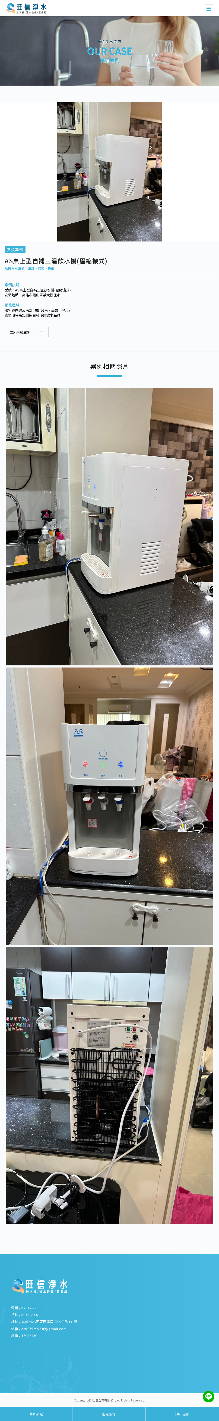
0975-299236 (32, 1314)
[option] (109, 51)
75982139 (29, 1335)
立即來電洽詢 (26, 332)
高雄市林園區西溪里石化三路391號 (49, 1321)
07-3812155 (31, 1307)
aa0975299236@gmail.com (44, 1328)
